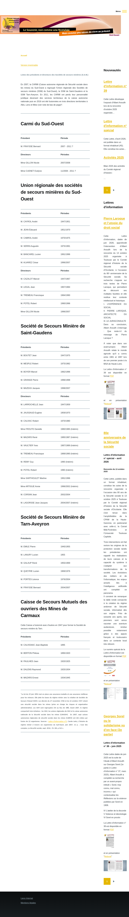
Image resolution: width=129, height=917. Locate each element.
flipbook (107, 404)
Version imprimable (29, 65)
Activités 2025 (114, 157)
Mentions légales (28, 903)
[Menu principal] (120, 11)
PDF (112, 376)
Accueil (24, 56)
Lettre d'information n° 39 (115, 86)
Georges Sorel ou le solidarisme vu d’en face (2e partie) (114, 725)
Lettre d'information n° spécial (115, 126)
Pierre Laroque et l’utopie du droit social (114, 223)
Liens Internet (27, 898)
